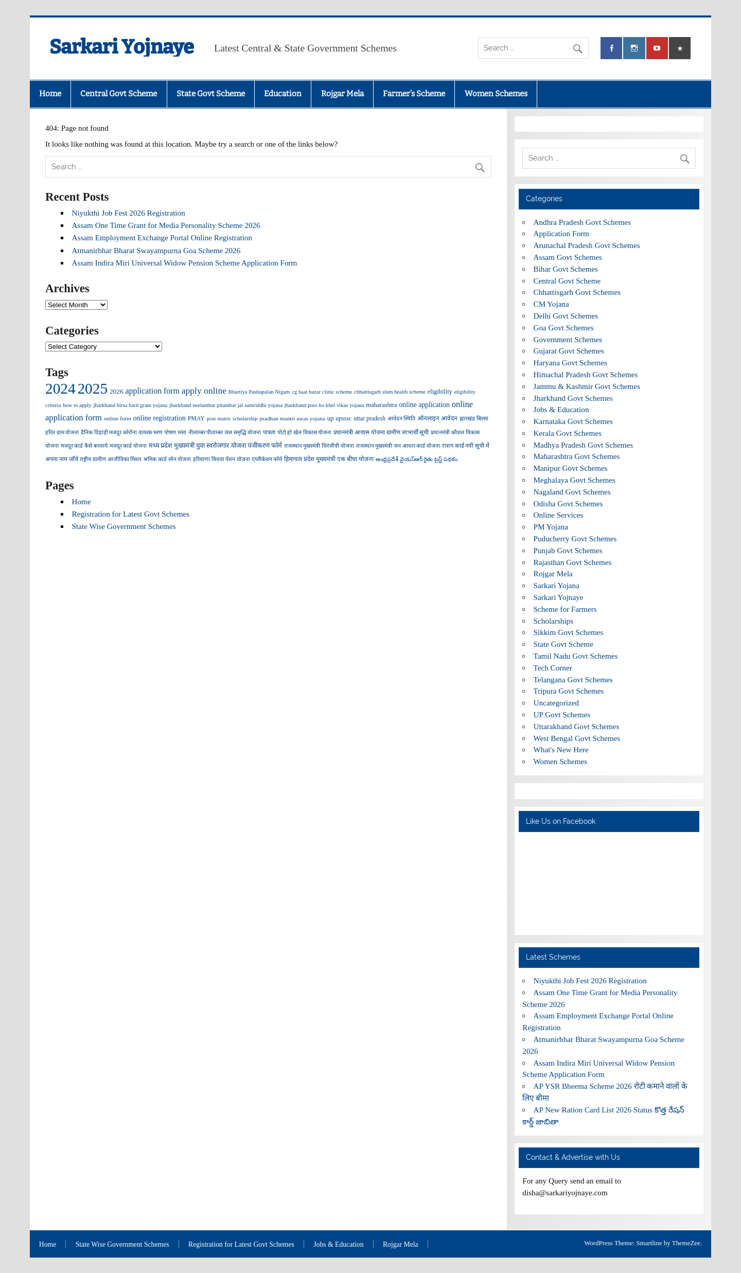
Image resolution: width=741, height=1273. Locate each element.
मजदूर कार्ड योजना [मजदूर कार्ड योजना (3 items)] (128, 446)
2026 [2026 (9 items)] (116, 391)
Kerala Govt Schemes (568, 433)
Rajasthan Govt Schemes (573, 562)
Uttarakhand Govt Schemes (577, 726)
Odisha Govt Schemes (568, 503)
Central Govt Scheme (118, 93)
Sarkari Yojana (556, 585)
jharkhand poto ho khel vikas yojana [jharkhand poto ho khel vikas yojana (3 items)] (324, 405)
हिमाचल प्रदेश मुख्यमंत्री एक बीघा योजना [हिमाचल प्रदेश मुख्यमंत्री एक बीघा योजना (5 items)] (329, 459)
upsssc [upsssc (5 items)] (343, 418)
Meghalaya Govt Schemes (574, 479)
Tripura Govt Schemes (569, 690)
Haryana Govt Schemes (570, 362)
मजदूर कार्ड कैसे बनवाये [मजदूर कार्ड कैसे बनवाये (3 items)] (84, 446)
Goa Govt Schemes (564, 327)
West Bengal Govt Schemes (577, 738)
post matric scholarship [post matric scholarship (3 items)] (232, 418)
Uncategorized (556, 702)
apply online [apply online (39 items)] (204, 390)
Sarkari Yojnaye (121, 47)
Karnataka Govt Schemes (573, 421)
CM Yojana (551, 303)
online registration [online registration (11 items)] (159, 418)
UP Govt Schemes (562, 714)
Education (283, 93)
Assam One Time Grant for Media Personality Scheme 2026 (166, 225)
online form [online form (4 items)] (117, 418)
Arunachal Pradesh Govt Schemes (587, 245)
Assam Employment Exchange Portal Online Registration (162, 237)
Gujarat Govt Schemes (569, 350)
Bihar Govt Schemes (566, 268)
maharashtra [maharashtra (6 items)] (381, 405)
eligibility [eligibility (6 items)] (440, 391)
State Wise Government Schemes (124, 526)
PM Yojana (551, 526)
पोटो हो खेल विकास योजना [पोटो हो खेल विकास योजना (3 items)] (304, 432)
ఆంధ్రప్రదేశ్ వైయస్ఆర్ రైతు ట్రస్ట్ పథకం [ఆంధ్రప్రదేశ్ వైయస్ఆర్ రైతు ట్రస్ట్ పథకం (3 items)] (416, 459)
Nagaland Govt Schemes (572, 491)
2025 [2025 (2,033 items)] (92, 388)
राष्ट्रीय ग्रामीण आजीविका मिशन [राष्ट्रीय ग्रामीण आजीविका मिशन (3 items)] (111, 459)
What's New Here (561, 749)
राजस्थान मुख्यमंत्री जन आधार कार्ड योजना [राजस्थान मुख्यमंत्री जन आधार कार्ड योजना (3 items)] (398, 446)
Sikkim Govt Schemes (569, 632)
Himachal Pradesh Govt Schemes (586, 374)
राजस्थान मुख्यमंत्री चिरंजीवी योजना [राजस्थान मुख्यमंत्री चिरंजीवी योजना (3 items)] (319, 446)
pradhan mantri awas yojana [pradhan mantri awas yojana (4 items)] (292, 418)
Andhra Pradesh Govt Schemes (582, 222)
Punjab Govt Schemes (568, 550)
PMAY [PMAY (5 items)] (196, 418)
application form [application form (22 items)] (153, 390)
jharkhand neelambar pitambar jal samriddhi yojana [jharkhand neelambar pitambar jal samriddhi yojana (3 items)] (226, 405)
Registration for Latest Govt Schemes (131, 513)
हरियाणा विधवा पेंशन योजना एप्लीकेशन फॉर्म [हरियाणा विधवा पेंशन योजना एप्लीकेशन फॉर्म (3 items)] (237, 459)
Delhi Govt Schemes (566, 315)
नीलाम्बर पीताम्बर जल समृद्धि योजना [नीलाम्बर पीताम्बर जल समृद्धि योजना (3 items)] (224, 432)
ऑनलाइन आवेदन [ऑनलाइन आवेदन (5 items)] (437, 418)
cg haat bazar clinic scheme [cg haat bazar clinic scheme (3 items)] (322, 392)
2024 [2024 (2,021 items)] (60, 388)
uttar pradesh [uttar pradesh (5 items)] (369, 418)
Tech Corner (553, 667)
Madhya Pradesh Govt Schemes (583, 444)
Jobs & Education (561, 409)
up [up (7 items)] (330, 418)
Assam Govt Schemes (568, 257)
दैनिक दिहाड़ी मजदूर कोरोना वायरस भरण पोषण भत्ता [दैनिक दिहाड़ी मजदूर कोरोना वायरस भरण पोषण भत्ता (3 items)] (133, 432)
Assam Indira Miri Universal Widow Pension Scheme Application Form (184, 262)
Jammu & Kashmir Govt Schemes (587, 386)
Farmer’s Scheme (414, 93)
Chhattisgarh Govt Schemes (577, 292)
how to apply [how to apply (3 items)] (77, 405)
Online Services (559, 514)
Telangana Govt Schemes (573, 679)
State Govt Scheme (211, 93)
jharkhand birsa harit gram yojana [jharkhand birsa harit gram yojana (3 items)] (130, 405)
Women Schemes (496, 93)
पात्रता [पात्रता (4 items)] (269, 432)
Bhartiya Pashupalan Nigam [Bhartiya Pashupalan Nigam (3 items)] (259, 392)
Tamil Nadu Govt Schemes (576, 655)
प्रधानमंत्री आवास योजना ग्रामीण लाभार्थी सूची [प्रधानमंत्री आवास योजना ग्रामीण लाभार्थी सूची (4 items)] (381, 432)
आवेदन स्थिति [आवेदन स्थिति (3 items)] (401, 418)
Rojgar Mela (342, 93)
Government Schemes (568, 339)
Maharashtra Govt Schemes (577, 456)
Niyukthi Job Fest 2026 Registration (128, 212)
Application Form (561, 233)
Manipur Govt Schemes (571, 468)
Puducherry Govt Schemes (575, 538)
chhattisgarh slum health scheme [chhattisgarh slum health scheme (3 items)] (390, 392)
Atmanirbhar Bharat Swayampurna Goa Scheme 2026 (156, 250)
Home (50, 93)
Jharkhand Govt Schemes (573, 398)
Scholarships (554, 620)
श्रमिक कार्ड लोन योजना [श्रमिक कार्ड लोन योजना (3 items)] (167, 459)
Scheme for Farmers (565, 609)
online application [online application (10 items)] (424, 405)
